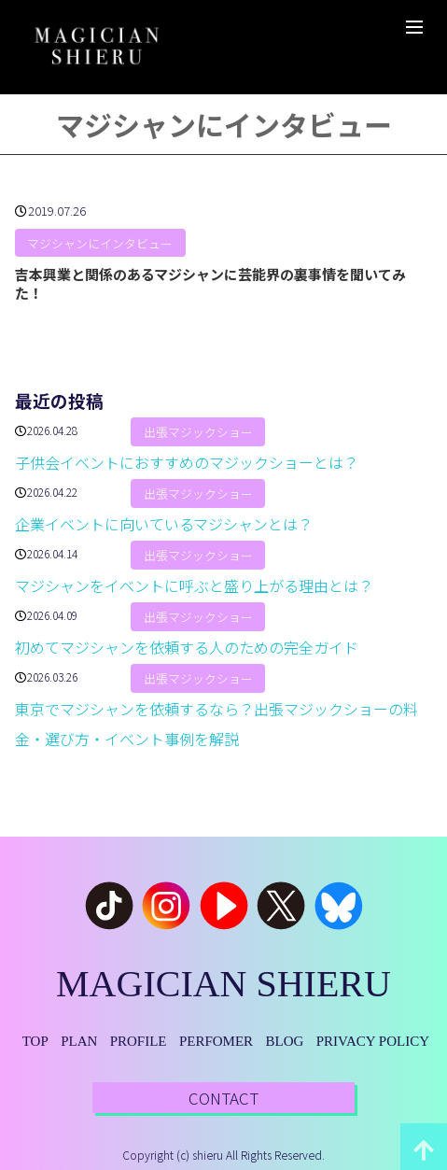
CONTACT (223, 1097)
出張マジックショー (198, 432)
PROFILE (138, 1041)
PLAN (79, 1041)
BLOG (284, 1041)
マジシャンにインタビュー (100, 243)
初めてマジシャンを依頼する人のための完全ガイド (186, 647)
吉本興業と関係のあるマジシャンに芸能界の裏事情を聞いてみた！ (210, 283)
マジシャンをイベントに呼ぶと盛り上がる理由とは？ (194, 585)
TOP (35, 1041)
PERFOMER (216, 1041)
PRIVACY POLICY (372, 1041)
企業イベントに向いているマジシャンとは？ (164, 524)
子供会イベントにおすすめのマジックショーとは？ (186, 462)
